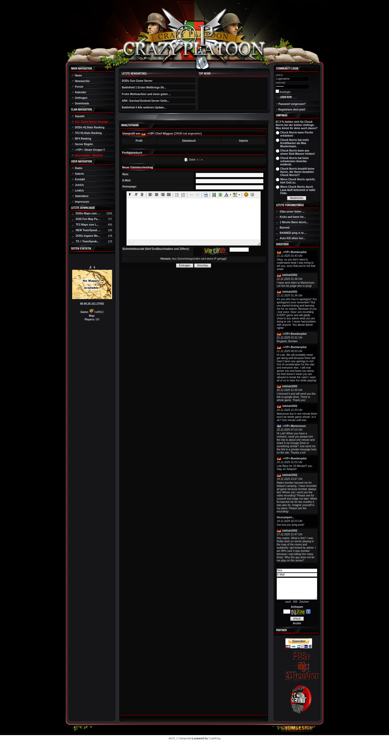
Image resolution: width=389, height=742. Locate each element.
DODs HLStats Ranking (90, 127)
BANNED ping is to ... (293, 232)
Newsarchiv (82, 81)
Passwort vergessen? (292, 104)
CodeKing (214, 738)
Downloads (82, 103)
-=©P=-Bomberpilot (294, 252)
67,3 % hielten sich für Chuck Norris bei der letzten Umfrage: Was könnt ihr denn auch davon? (297, 125)
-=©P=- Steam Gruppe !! (90, 149)
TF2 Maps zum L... (87, 224)
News (78, 75)
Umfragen (81, 97)
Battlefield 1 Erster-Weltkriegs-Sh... (144, 87)
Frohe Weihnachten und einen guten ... (146, 94)
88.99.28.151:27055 (92, 303)
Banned (285, 227)
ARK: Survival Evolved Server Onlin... (145, 100)
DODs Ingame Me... (88, 235)
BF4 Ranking (83, 138)
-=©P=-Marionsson (294, 426)
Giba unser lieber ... (292, 211)
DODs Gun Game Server (137, 80)
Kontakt (80, 179)
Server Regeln (84, 144)
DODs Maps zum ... (88, 213)
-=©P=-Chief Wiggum (160, 133)
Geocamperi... (285, 517)
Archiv (297, 623)
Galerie (79, 173)
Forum (79, 86)
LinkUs (79, 190)
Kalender (81, 92)
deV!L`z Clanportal (180, 738)
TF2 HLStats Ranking (88, 133)
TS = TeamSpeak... (87, 241)
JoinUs (79, 185)
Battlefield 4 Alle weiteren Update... (144, 107)
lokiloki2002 (289, 275)
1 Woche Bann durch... (294, 222)
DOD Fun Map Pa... (88, 219)
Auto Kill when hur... (292, 238)
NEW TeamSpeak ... (88, 230)
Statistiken (82, 196)
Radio (79, 168)
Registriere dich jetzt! (292, 109)
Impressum (82, 201)
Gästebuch (189, 140)
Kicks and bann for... (293, 216)
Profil (139, 140)
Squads (80, 116)
